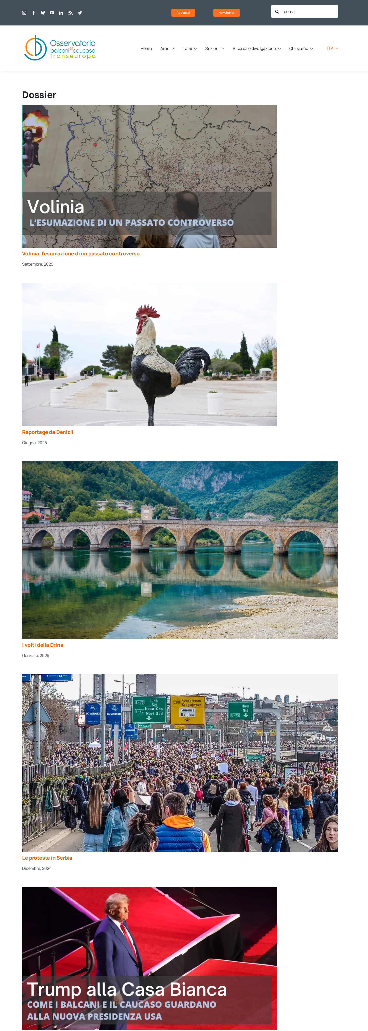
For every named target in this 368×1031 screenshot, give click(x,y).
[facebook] (34, 13)
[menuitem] (332, 48)
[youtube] (52, 13)
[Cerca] (277, 11)
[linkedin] (61, 13)
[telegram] (80, 13)
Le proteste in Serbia (47, 857)
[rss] (71, 13)
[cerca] (304, 11)
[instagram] (24, 13)
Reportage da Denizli (47, 432)
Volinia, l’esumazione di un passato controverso (81, 253)
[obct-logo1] (60, 32)
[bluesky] (43, 13)
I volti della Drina (42, 644)
